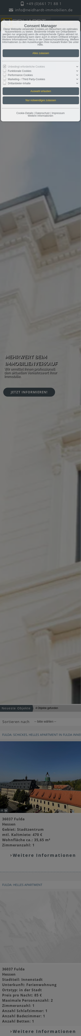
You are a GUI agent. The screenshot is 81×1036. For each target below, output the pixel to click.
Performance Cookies (20, 75)
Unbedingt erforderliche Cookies (26, 66)
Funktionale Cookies (19, 70)
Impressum (58, 113)
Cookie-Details (24, 113)
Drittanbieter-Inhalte (19, 83)
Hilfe (40, 44)
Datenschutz (42, 113)
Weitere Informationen (40, 115)
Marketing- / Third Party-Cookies (26, 79)
